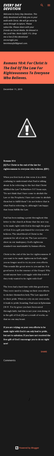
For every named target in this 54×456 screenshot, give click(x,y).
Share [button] (44, 351)
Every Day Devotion (12, 7)
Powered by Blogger (27, 447)
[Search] (42, 5)
